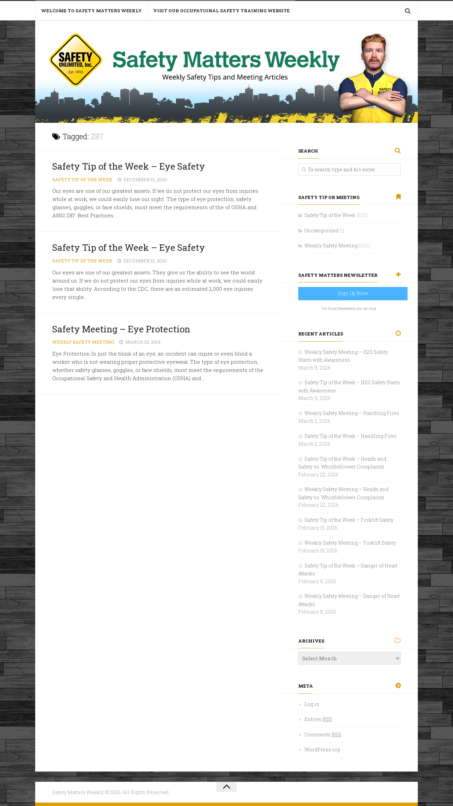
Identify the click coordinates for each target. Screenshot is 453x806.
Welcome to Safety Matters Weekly (91, 11)
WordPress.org (322, 749)
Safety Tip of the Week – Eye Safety (128, 166)
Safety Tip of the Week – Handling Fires (350, 436)
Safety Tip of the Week (82, 179)
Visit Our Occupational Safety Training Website (221, 11)
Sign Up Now (353, 293)
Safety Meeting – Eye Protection (121, 329)
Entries (318, 719)
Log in (311, 704)
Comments (322, 734)
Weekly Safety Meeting (83, 342)
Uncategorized (321, 230)
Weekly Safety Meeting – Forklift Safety (350, 542)
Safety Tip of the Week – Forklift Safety (349, 520)
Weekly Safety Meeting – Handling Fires (351, 413)
